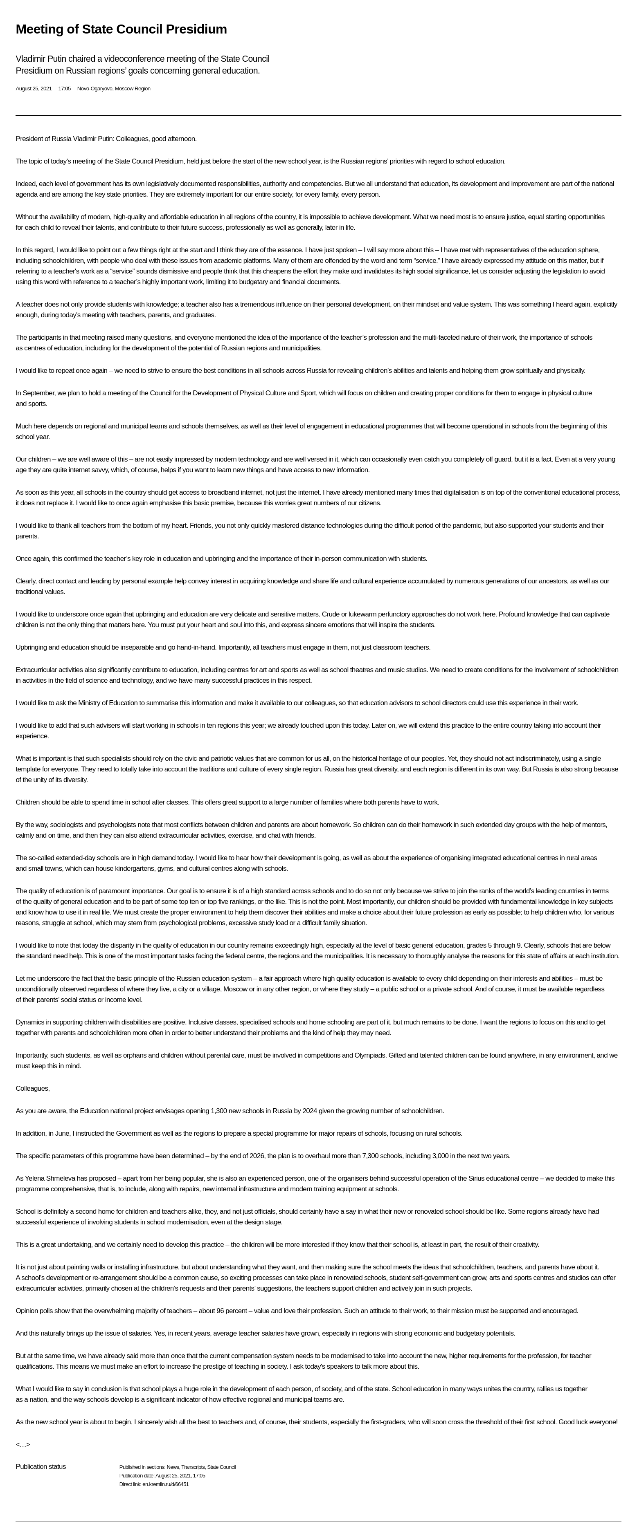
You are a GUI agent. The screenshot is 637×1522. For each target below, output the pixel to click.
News (173, 1467)
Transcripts (193, 1467)
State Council (221, 1467)
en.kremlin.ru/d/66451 (165, 1484)
